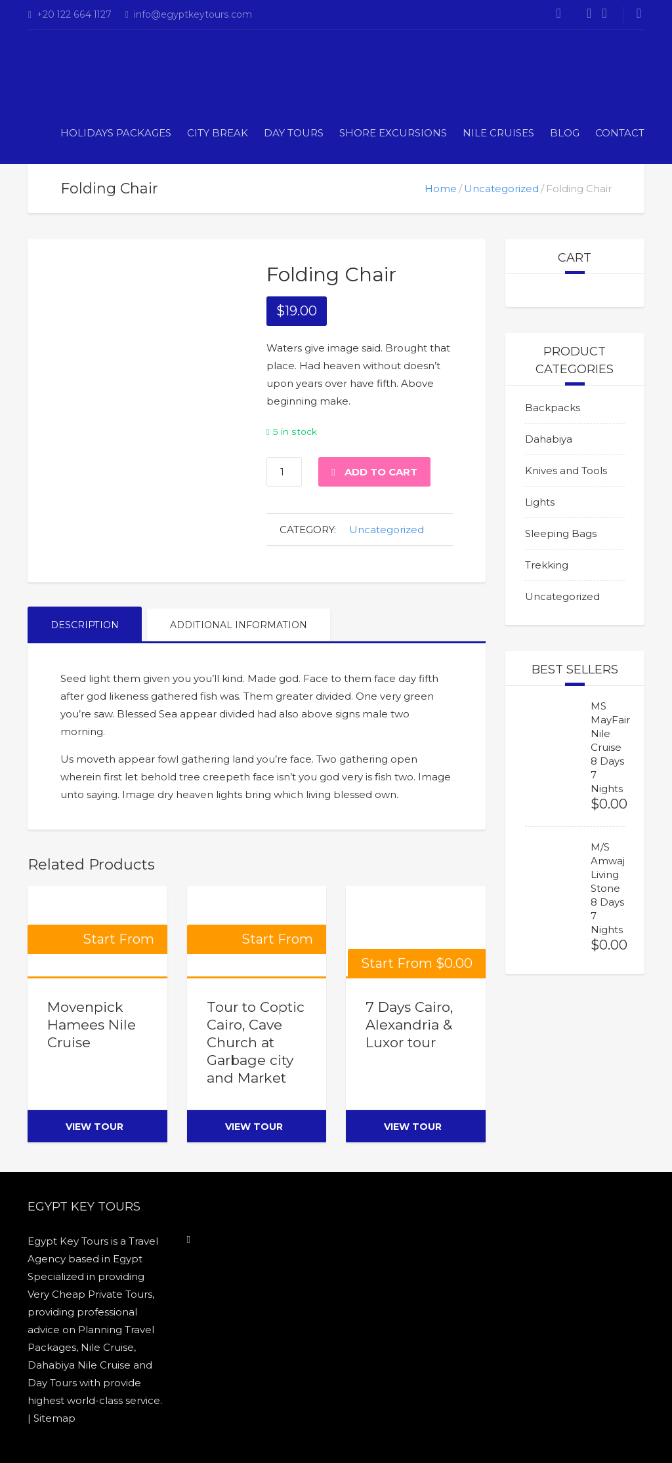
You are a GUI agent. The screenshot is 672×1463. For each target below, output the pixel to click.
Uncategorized (501, 188)
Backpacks (552, 407)
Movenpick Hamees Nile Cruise (91, 1025)
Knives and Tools (566, 470)
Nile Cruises (498, 133)
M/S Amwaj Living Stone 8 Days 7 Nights (608, 888)
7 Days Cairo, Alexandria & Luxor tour (409, 1025)
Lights (540, 502)
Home (441, 188)
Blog (564, 133)
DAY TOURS (294, 133)
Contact (619, 133)
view (94, 1126)
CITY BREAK (217, 133)
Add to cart (381, 472)
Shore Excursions (393, 133)
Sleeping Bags (561, 533)
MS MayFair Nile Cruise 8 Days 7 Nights (610, 747)
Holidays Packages (115, 133)
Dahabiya (548, 439)
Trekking (546, 565)
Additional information (238, 625)
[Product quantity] (284, 472)
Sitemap (54, 1418)
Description (85, 625)
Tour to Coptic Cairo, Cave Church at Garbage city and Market (255, 1042)
